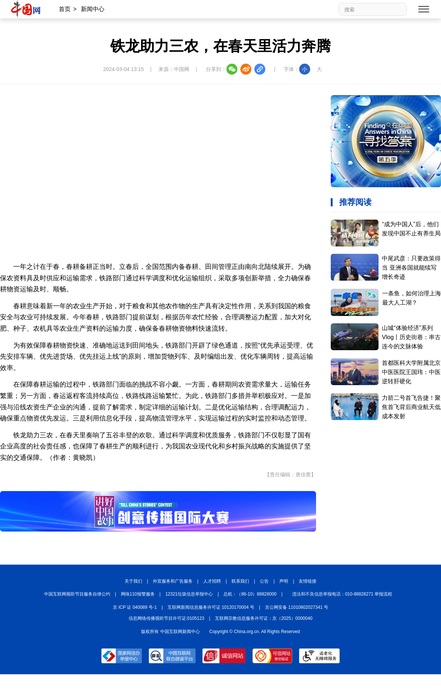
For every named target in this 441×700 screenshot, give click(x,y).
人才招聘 (212, 581)
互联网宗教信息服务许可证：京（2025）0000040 (263, 618)
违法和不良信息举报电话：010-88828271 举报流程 (342, 594)
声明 (283, 581)
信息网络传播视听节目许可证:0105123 (166, 618)
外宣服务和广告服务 (173, 581)
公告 (264, 581)
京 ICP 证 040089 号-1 (135, 607)
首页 (65, 9)
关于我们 (133, 581)
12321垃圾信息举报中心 (189, 594)
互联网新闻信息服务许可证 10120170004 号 (211, 607)
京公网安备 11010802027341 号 (296, 607)
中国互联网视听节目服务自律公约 (77, 594)
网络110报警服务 (138, 594)
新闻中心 (92, 9)
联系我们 (240, 581)
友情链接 (307, 581)
